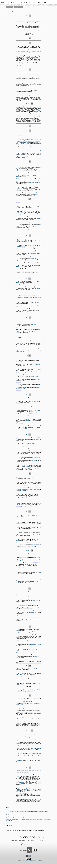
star (29, 326)
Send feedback (46, 7)
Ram (23, 428)
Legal (15, 837)
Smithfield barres (24, 659)
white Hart (22, 239)
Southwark (21, 704)
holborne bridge (37, 189)
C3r (26, 665)
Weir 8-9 (12, 820)
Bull (38, 384)
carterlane (35, 216)
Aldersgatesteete (18, 382)
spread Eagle (35, 240)
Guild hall (18, 640)
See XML (20, 7)
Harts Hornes (27, 420)
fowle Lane (27, 743)
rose (27, 329)
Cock (35, 437)
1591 (15, 819)
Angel (34, 142)
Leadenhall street (21, 404)
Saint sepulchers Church (20, 504)
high (27, 239)
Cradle (27, 690)
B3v (27, 394)
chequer (35, 150)
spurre (28, 713)
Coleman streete (35, 283)
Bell (31, 283)
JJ (49, 811)
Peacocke (17, 495)
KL (24, 816)
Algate (24, 246)
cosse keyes (34, 450)
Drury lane (31, 239)
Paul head (21, 453)
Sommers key (28, 287)
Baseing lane (27, 567)
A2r (26, 42)
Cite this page (26, 7)
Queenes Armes (35, 255)
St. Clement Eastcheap (19, 811)
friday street (38, 180)
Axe (40, 226)
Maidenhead (37, 172)
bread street (29, 225)
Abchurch (38, 801)
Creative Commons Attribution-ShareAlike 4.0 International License (32, 860)
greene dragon (18, 212)
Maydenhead (33, 544)
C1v (27, 550)
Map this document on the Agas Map (36, 7)
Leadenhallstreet (19, 325)
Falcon (18, 704)
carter (36, 348)
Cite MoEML (24, 837)
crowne (36, 224)
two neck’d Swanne (22, 287)
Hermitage (36, 770)
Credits (15, 7)
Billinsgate (19, 781)
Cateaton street (38, 544)
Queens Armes (38, 288)
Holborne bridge (18, 142)
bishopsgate (22, 207)
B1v (27, 235)
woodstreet (17, 188)
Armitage (32, 770)
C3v (27, 695)
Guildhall (18, 545)
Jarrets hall (34, 406)
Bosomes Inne (35, 259)
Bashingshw (18, 375)
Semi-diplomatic (16, 11)
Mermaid (36, 614)
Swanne (28, 458)
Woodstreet (17, 540)
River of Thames (28, 31)
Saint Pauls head (37, 339)
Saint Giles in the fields (33, 336)
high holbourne (19, 336)
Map (7, 2)
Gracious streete (36, 401)
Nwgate (37, 503)
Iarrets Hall (22, 567)
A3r (27, 103)
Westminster (29, 56)
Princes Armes (38, 529)
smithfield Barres (18, 584)
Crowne (18, 567)
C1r (26, 511)
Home (3, 2)
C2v (27, 626)
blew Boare (18, 246)
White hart (36, 733)
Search (44, 2)
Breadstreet (32, 567)
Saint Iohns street (38, 487)
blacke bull (38, 175)
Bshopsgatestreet (18, 385)
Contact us (40, 837)
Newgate (38, 170)
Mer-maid (31, 216)
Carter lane (17, 340)
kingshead (31, 182)
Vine (29, 661)
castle (30, 145)
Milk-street (27, 466)
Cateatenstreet (37, 639)
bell (17, 136)
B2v (27, 317)
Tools (34, 2)
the (39, 348)
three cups (30, 156)
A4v (27, 161)
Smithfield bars (36, 425)
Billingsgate (34, 287)
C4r (27, 730)
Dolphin (35, 654)
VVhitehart (18, 676)
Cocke (36, 505)
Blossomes (29, 259)
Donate (44, 837)
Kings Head (32, 369)
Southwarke (37, 711)
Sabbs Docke (20, 760)
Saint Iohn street (21, 684)
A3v (27, 125)
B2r (26, 278)
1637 (32, 34)
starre (35, 213)
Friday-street (34, 612)
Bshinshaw (18, 669)
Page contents (9, 7)
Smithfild (35, 429)
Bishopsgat (17, 655)
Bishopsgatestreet (18, 565)
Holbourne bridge (18, 542)
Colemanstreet (23, 676)
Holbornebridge (18, 630)
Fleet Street (45, 819)
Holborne (26, 643)
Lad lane (40, 465)
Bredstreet (17, 248)
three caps (38, 247)
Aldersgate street (18, 390)
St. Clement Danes (11, 811)
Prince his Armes (33, 324)
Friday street (38, 410)
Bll (40, 651)
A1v (27, 38)
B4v (27, 473)
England (23, 115)
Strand (32, 458)
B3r (26, 355)
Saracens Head (35, 527)
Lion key (19, 776)
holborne (28, 143)
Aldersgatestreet (18, 506)
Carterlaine (17, 615)
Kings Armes (21, 690)
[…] (26, 406)
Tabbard (17, 154)
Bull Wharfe (19, 788)
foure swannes (18, 388)
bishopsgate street (23, 212)
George (31, 139)
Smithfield (19, 266)
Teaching (19, 837)
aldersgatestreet (18, 202)
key (33, 748)
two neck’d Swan (35, 465)
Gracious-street (18, 603)
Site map (29, 837)
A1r (26, 15)
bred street (34, 139)
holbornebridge (33, 329)
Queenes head (27, 336)
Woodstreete (34, 253)
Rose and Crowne (34, 557)
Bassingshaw (36, 460)
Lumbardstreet (37, 364)
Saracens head (32, 170)
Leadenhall (30, 413)
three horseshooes (32, 201)
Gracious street (21, 154)
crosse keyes (38, 308)
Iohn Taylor (29, 33)
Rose (35, 167)
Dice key (17, 751)
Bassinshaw (37, 439)
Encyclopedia (13, 2)
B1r (26, 198)
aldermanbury (38, 496)
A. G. (30, 34)
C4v (27, 767)
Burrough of (24, 700)
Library (20, 2)
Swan (36, 454)
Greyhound (36, 371)
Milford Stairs (40, 819)
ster (36, 350)
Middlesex (28, 629)
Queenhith (24, 795)
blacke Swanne (39, 598)
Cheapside (24, 260)
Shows (25, 2)
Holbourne (21, 560)
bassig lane (23, 225)
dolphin (17, 207)
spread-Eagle (35, 468)
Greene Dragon (22, 743)
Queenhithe (25, 788)
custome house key (26, 772)
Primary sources (6, 11)
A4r (26, 130)
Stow (30, 2)
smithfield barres (18, 178)
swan (25, 142)
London (19, 22)
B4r (26, 434)
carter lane (21, 344)
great (21, 466)
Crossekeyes (34, 600)
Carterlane (20, 361)
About (39, 2)
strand (29, 142)
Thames (18, 790)
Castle (36, 539)
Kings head (34, 740)
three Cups (19, 251)
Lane (32, 801)
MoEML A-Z (34, 837)
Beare (37, 374)
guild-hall (18, 205)
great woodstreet (34, 145)
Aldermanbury (18, 227)
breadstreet (34, 156)
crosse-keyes (33, 487)
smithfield (17, 176)
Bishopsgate (24, 388)
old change (36, 182)
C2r (26, 588)
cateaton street (36, 204)
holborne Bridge (34, 358)
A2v (27, 69)
